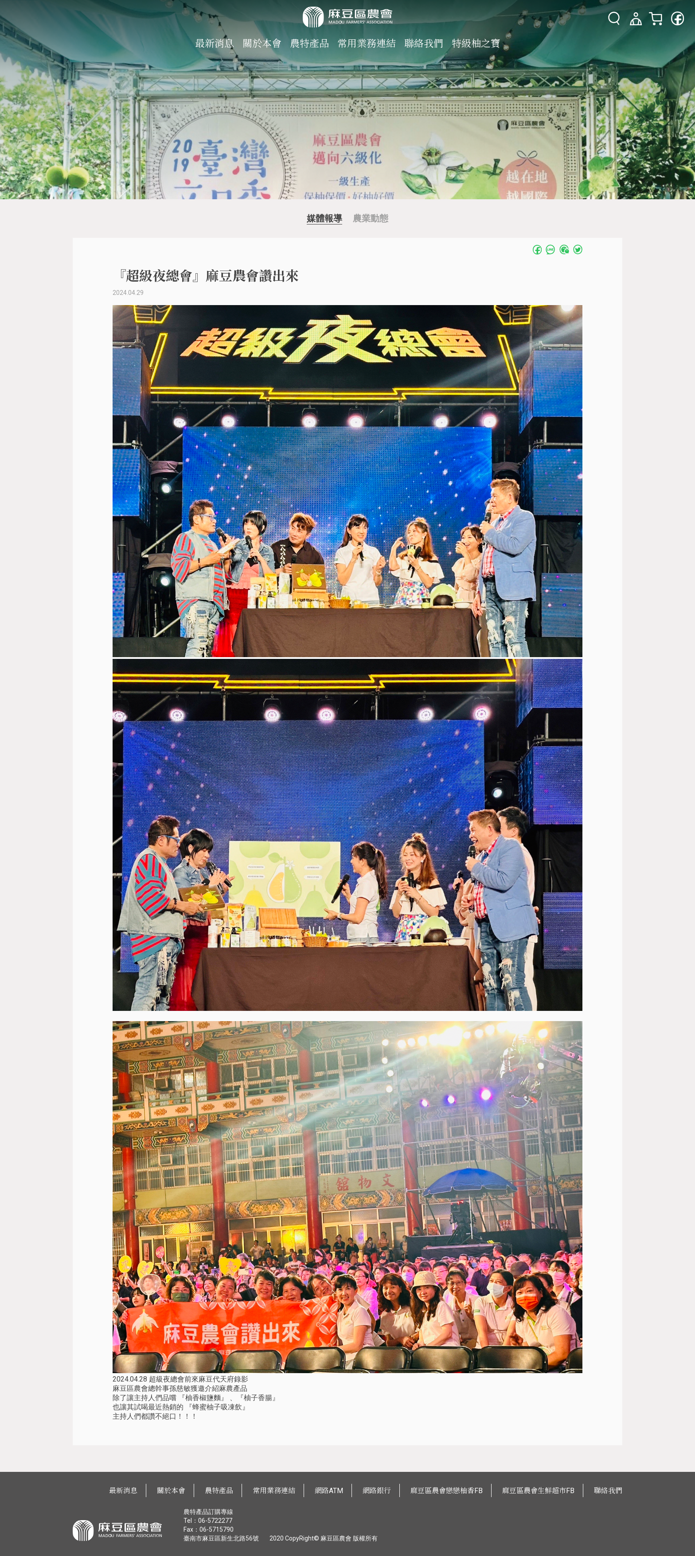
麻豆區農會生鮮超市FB (538, 1490)
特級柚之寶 (476, 43)
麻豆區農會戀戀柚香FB (446, 1490)
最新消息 (214, 43)
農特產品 (309, 43)
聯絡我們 (423, 43)
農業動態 (370, 218)
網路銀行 (377, 1490)
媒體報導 (324, 218)
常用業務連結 (366, 43)
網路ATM (329, 1490)
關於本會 (261, 43)
